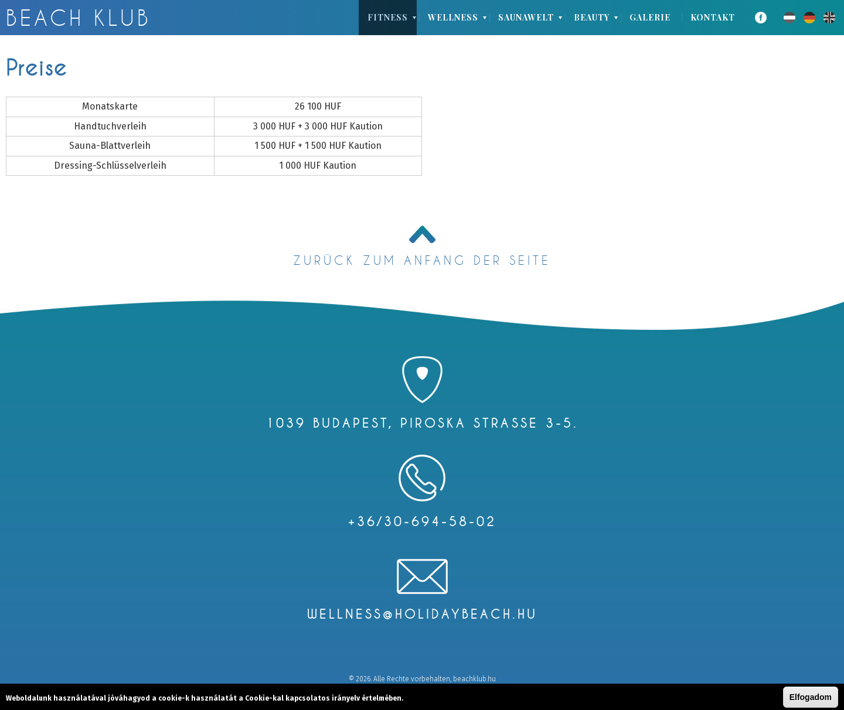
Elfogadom (810, 697)
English (829, 17)
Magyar (789, 17)
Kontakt (712, 17)
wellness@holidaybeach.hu (422, 614)
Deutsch (809, 17)
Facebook (761, 17)
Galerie (650, 17)
